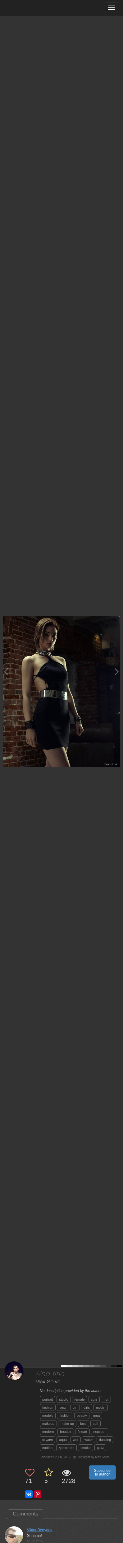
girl (75, 1407)
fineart (82, 1431)
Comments (25, 1514)
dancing (105, 1440)
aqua (62, 1440)
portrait (47, 1399)
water (88, 1440)
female (80, 1399)
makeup (48, 1423)
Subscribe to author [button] (102, 1472)
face (83, 1423)
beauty (82, 1415)
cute (94, 1399)
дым (100, 1448)
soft (95, 1423)
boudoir (65, 1431)
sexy (62, 1407)
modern (48, 1431)
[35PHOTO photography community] (29, 7)
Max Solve (48, 1382)
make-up (67, 1423)
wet (75, 1440)
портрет (99, 1431)
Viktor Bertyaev (39, 1530)
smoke (85, 1448)
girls (87, 1407)
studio (63, 1399)
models (47, 1415)
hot (105, 1399)
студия (47, 1440)
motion (47, 1448)
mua (96, 1415)
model (100, 1407)
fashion (47, 1407)
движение (66, 1448)
